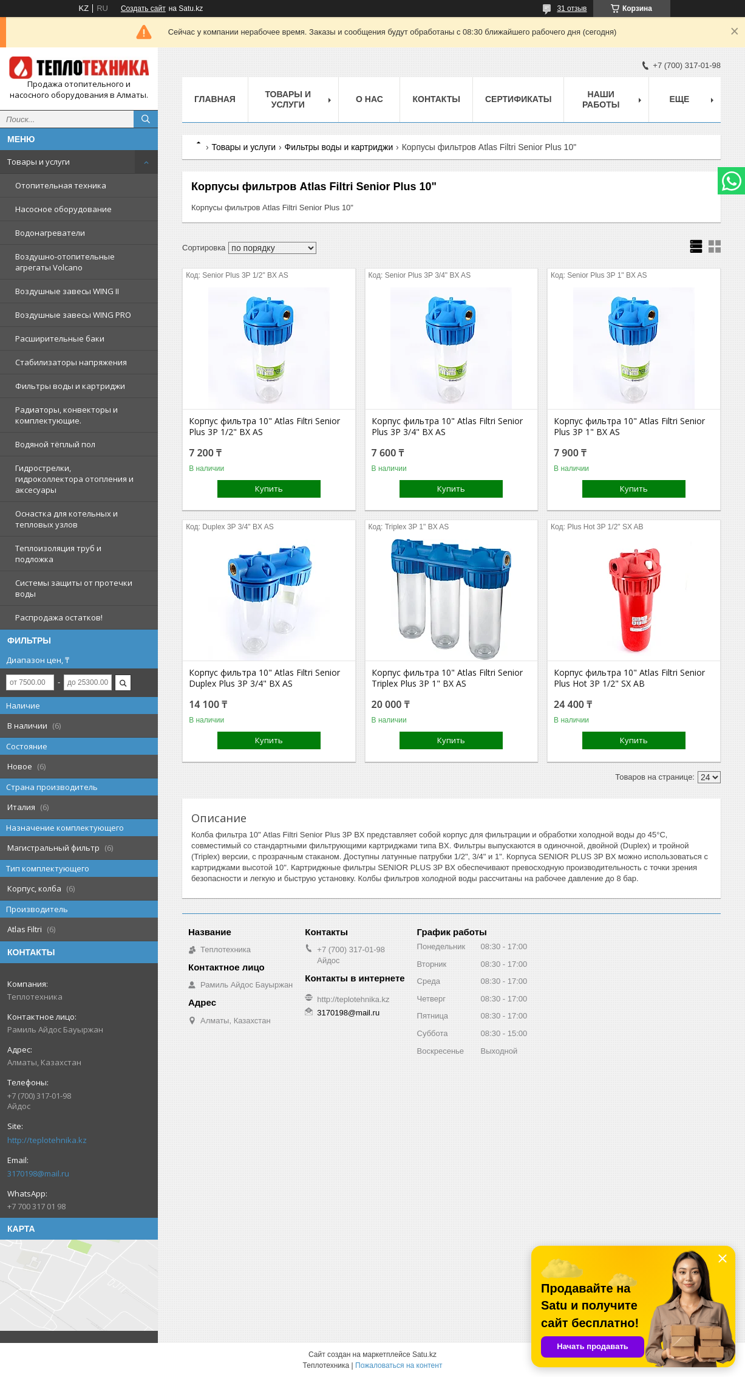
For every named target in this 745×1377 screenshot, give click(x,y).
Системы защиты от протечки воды (73, 588)
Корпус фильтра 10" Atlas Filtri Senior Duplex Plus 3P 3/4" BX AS (264, 678)
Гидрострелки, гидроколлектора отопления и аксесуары (74, 478)
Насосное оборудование (63, 209)
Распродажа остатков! (59, 617)
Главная (215, 99)
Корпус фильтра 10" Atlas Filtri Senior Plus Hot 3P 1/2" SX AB (629, 678)
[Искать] (146, 119)
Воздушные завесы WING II (67, 291)
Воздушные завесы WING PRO (73, 314)
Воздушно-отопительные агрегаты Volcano (65, 262)
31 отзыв (572, 8)
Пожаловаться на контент (398, 1365)
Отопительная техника (60, 185)
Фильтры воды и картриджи (70, 385)
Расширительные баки (59, 338)
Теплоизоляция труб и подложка (58, 554)
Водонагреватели (50, 232)
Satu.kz (424, 1354)
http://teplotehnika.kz (47, 1140)
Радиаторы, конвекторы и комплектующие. (66, 415)
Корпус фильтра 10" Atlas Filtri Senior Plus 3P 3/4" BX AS (447, 427)
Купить (269, 488)
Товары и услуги (38, 161)
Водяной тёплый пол (55, 444)
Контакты (436, 99)
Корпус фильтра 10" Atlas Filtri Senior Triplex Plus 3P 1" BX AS (447, 678)
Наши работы (600, 99)
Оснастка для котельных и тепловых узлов (66, 519)
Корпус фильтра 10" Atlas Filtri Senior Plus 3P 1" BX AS (629, 427)
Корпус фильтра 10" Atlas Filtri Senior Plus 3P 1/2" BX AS (264, 427)
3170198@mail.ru (38, 1173)
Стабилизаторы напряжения (71, 362)
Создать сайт (143, 8)
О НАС (369, 99)
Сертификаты (518, 99)
